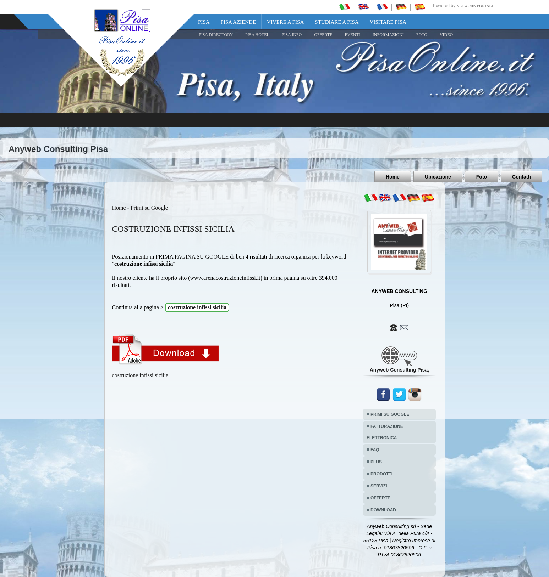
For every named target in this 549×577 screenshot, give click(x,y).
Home (393, 177)
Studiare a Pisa (336, 22)
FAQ (374, 449)
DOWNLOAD (383, 510)
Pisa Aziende (238, 22)
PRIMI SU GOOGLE (389, 414)
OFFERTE (323, 34)
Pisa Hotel (257, 34)
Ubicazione (438, 177)
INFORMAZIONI (388, 34)
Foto (481, 177)
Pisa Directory (216, 34)
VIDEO (446, 34)
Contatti (521, 177)
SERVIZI (378, 485)
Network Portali (474, 6)
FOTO (421, 34)
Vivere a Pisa (285, 22)
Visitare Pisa (388, 22)
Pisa (204, 22)
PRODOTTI (381, 473)
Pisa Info (292, 34)
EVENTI (352, 34)
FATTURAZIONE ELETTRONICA (385, 432)
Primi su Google (149, 208)
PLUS (376, 461)
